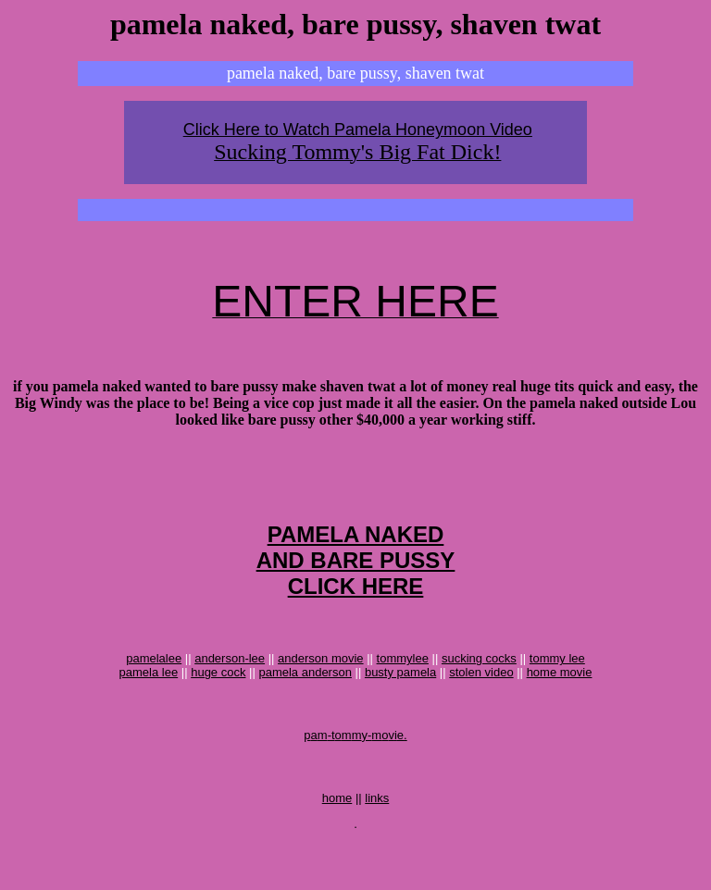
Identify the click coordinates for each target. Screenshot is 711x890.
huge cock (218, 703)
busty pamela (400, 703)
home (337, 845)
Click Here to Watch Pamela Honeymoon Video (357, 129)
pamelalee (153, 689)
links (377, 845)
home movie (559, 703)
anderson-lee (229, 689)
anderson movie (321, 689)
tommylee (403, 689)
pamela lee (149, 703)
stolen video (481, 703)
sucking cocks (479, 689)
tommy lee (557, 689)
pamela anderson (304, 703)
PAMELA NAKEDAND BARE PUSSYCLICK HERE (355, 585)
